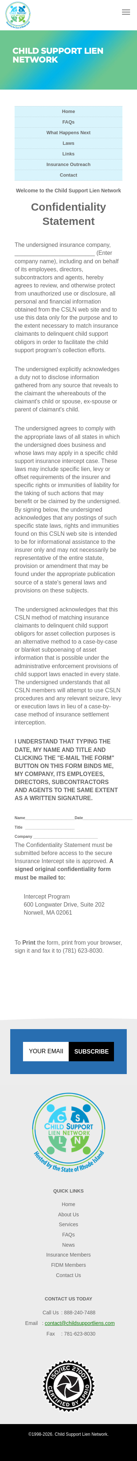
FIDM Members (68, 1265)
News (68, 1245)
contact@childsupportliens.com (80, 1323)
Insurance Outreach (68, 164)
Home (68, 111)
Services (68, 1224)
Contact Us (68, 1275)
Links (68, 154)
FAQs (68, 122)
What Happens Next (68, 132)
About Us (68, 1214)
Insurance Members (68, 1255)
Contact (68, 175)
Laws (68, 143)
